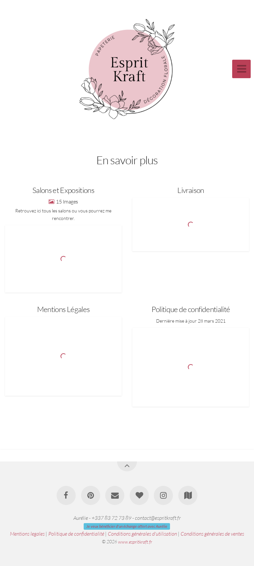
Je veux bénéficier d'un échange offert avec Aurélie (126, 526)
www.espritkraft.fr (135, 541)
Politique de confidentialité (76, 533)
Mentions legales (27, 533)
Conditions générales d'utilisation (142, 533)
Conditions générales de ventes (212, 533)
